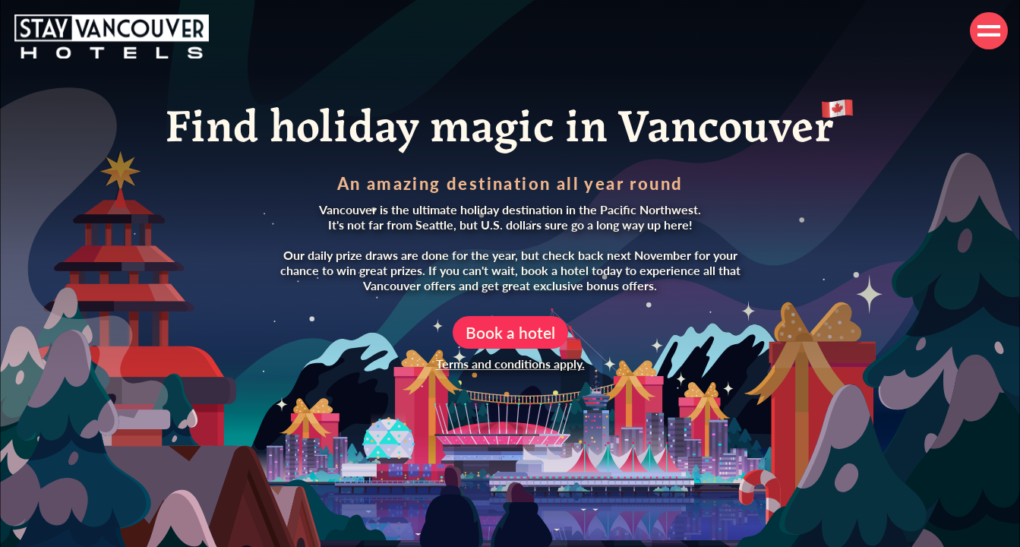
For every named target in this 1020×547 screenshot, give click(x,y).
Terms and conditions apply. (510, 363)
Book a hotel (510, 332)
